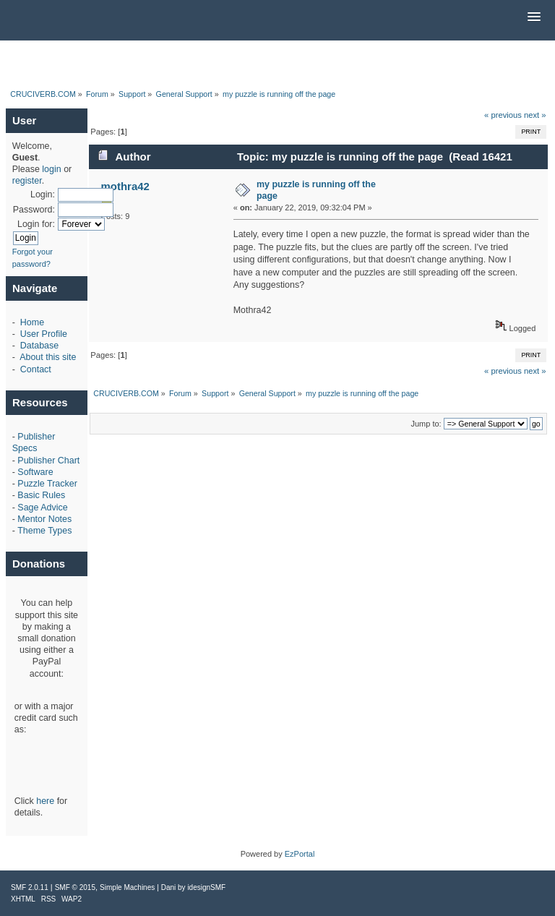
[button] (534, 17)
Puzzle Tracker (47, 484)
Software (35, 472)
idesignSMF (206, 887)
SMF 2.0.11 (29, 887)
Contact (35, 369)
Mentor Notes (44, 519)
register (27, 181)
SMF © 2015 (75, 887)
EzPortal (300, 853)
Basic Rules (41, 495)
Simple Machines (127, 887)
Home (32, 322)
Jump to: (425, 423)
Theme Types (44, 531)
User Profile (43, 334)
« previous (503, 115)
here (45, 801)
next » (535, 115)
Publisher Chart (48, 460)
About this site (48, 357)
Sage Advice (42, 507)
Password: (34, 210)
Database (39, 346)
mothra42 (125, 186)
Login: (42, 194)
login (51, 169)
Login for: (36, 224)
